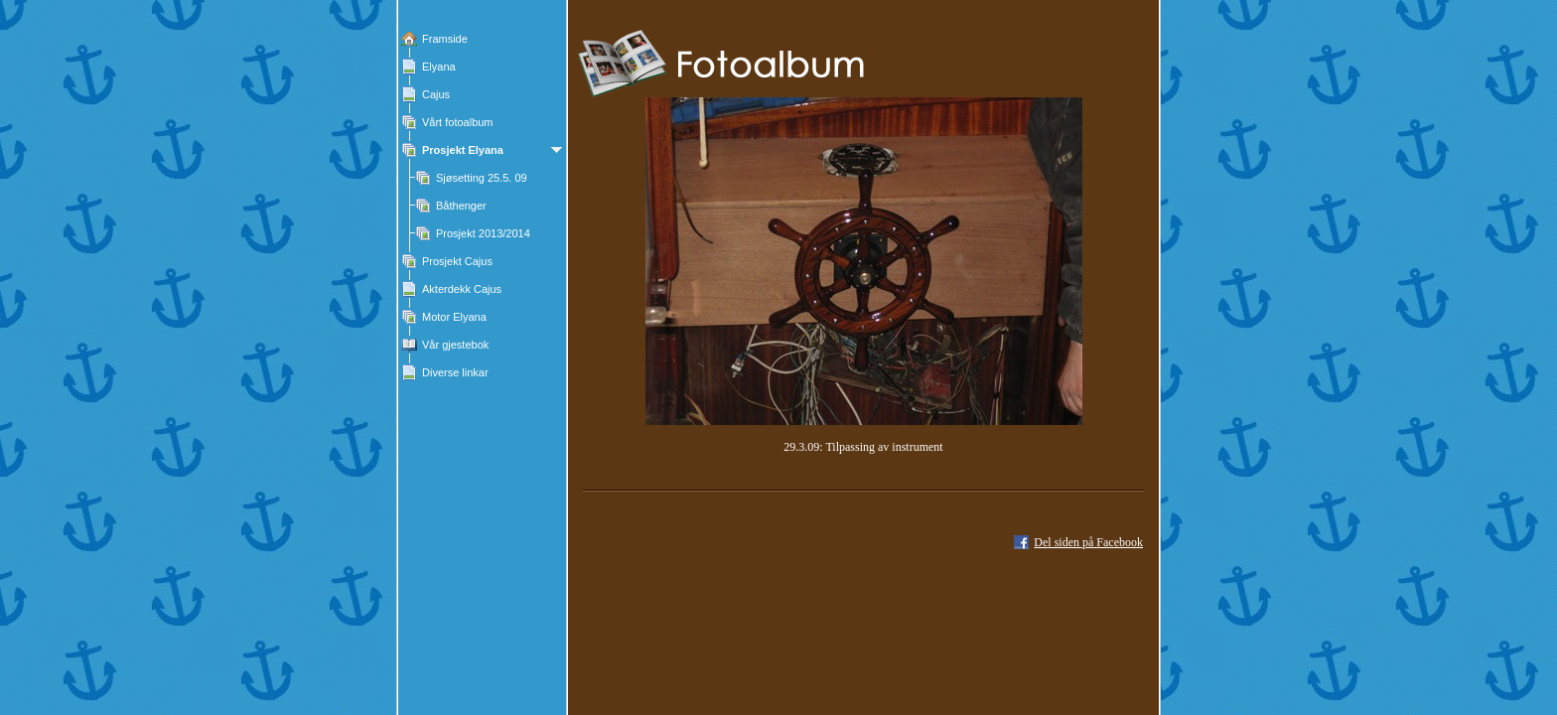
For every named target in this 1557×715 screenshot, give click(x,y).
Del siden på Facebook (1088, 542)
